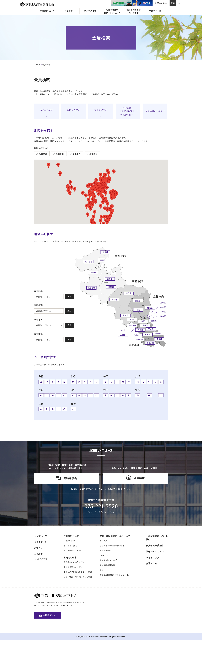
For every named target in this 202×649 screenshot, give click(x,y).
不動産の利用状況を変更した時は (78, 572)
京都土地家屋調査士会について (112, 11)
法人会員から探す (154, 111)
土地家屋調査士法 (108, 560)
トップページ (40, 536)
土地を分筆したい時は (73, 567)
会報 (102, 570)
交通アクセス (155, 11)
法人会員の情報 (40, 559)
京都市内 (75, 154)
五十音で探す (100, 110)
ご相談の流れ (69, 541)
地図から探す (46, 110)
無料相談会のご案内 (72, 550)
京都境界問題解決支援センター (114, 575)
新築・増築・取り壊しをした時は (78, 577)
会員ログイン (40, 542)
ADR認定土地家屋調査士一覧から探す (126, 111)
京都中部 (58, 154)
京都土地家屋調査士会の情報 (112, 546)
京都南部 (92, 154)
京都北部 (41, 154)
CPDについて (105, 555)
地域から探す (73, 110)
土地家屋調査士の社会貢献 (133, 11)
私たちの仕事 (90, 11)
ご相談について (47, 11)
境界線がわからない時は (74, 562)
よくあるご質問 (70, 546)
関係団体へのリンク (156, 551)
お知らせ (38, 548)
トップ (37, 64)
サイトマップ (152, 558)
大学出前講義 (105, 550)
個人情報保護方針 (154, 545)
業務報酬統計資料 (107, 565)
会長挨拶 (103, 541)
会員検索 (69, 11)
